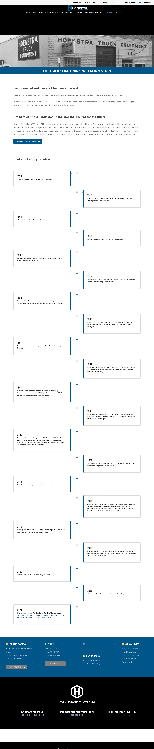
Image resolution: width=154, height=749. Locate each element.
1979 (89, 276)
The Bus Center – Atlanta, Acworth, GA (36, 617)
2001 (89, 460)
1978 (19, 255)
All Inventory (129, 651)
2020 (19, 571)
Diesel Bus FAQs (92, 663)
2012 (19, 481)
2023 (89, 590)
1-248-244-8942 (52, 655)
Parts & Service (130, 648)
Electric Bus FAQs (92, 660)
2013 (89, 501)
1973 (89, 236)
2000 (19, 434)
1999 (89, 411)
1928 (19, 176)
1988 (89, 319)
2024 (19, 610)
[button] (27, 141)
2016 (19, 526)
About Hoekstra (130, 655)
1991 (19, 342)
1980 (19, 298)
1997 (19, 387)
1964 (19, 216)
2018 (89, 548)
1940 (89, 195)
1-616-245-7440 (14, 658)
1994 (89, 364)
